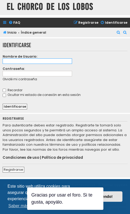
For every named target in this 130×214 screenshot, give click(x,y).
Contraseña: (14, 68)
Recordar (12, 90)
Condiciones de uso (21, 157)
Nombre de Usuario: (20, 56)
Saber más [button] (18, 206)
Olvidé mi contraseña (20, 79)
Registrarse (13, 169)
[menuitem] (14, 22)
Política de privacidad (62, 157)
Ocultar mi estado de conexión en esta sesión (42, 95)
